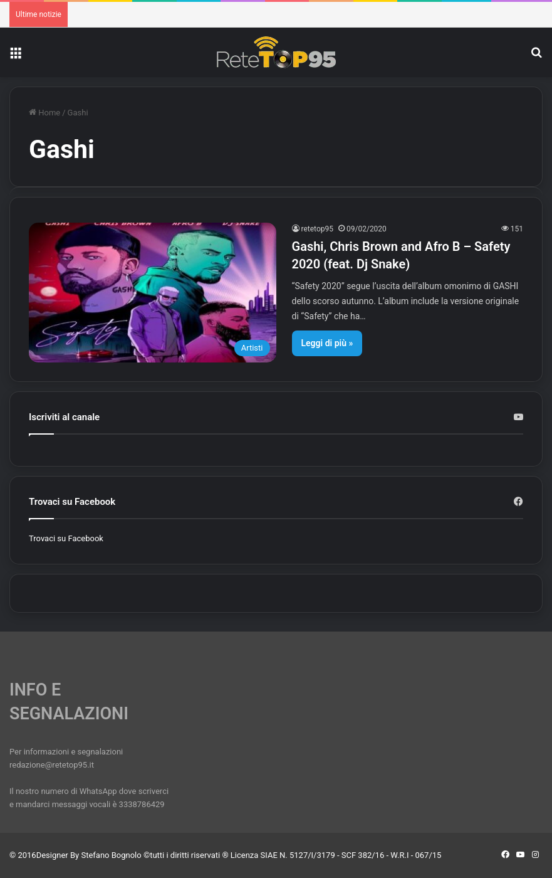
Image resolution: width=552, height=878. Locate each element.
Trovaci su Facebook (66, 538)
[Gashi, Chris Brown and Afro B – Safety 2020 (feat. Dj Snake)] (152, 292)
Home (44, 112)
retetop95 (317, 229)
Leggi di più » (327, 343)
